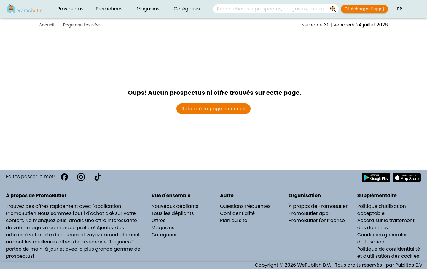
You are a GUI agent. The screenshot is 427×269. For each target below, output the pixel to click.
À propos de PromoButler (318, 206)
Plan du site (233, 220)
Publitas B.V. (409, 265)
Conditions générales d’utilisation (382, 238)
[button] (399, 9)
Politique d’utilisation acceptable (381, 210)
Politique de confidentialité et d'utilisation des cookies (388, 252)
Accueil (46, 25)
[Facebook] (64, 177)
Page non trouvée (81, 25)
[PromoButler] (25, 9)
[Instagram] (81, 177)
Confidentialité (237, 213)
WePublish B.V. (314, 265)
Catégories (165, 234)
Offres (158, 220)
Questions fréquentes (245, 206)
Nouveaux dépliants (175, 206)
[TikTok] (97, 177)
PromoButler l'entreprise (317, 220)
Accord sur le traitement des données (386, 224)
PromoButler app (309, 213)
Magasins (163, 227)
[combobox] (276, 8)
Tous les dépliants (173, 213)
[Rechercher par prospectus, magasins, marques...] (333, 8)
